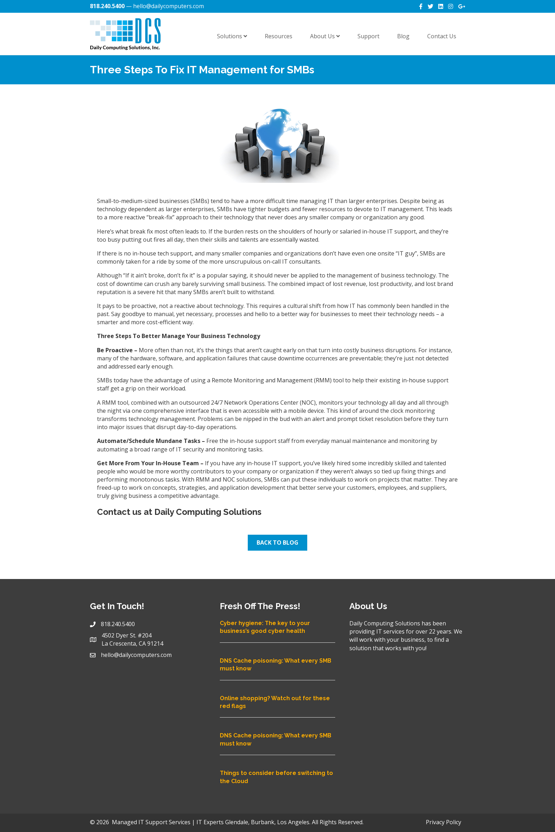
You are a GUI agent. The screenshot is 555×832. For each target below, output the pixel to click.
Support (368, 36)
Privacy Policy (443, 822)
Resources (278, 36)
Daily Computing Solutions (208, 512)
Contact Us (441, 36)
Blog (403, 36)
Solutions (232, 36)
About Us (325, 36)
